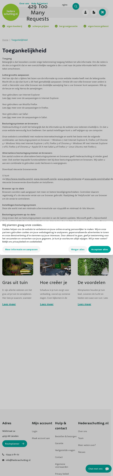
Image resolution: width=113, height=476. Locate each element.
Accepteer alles (99, 249)
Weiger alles (77, 249)
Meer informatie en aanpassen (21, 249)
